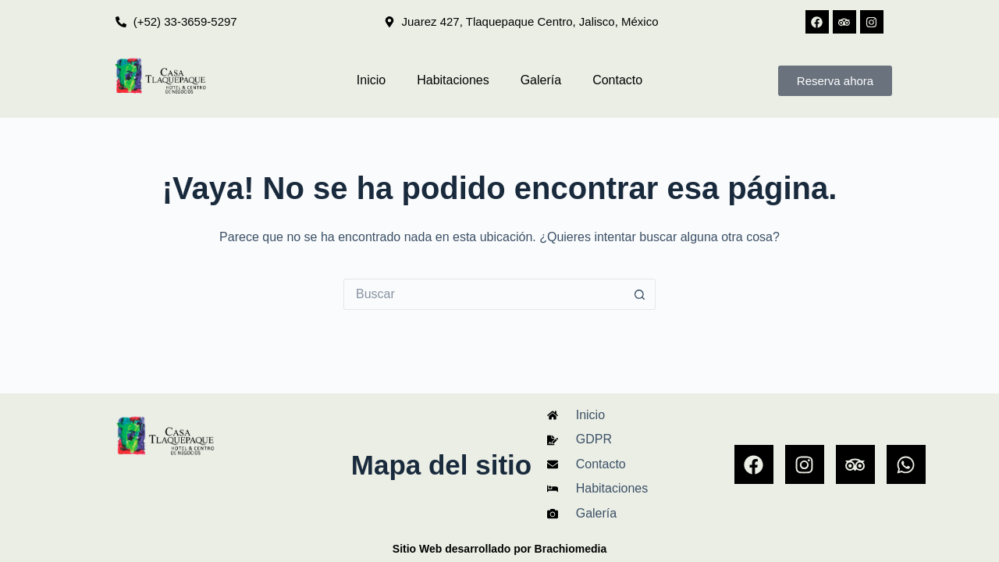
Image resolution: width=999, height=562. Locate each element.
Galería (541, 80)
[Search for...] (483, 294)
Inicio (371, 80)
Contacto (617, 80)
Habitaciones (453, 80)
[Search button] (640, 294)
